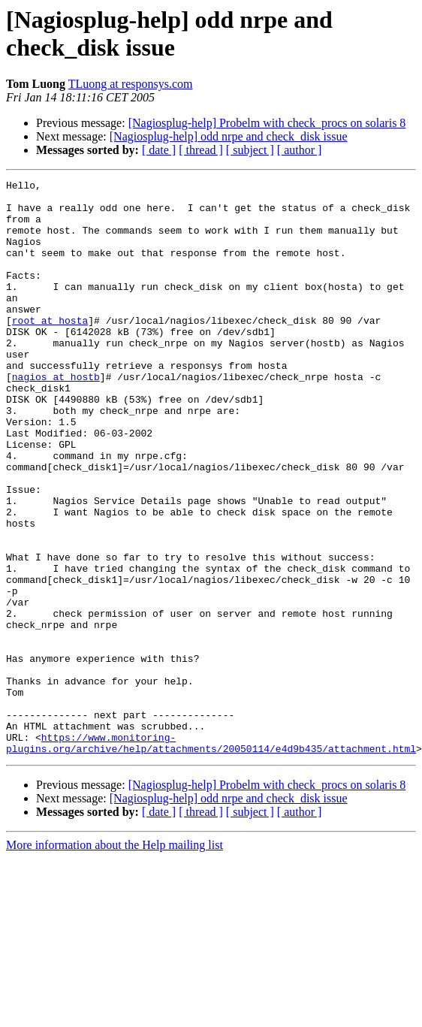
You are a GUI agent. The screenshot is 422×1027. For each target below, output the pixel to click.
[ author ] (299, 149)
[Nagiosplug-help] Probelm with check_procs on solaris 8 (267, 122)
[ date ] (159, 149)
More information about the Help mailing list (114, 959)
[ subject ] (250, 149)
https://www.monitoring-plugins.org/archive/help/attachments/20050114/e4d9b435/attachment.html (211, 856)
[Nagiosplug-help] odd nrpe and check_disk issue (229, 136)
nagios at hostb (56, 417)
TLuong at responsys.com (130, 83)
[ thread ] (201, 149)
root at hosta (50, 349)
